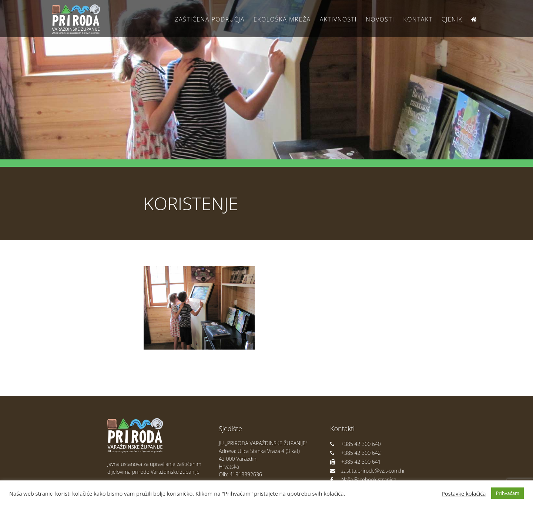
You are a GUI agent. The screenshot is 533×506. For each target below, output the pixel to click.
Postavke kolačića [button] (464, 493)
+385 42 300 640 (355, 443)
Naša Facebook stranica (363, 479)
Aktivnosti (338, 19)
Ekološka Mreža (282, 19)
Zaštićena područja (209, 19)
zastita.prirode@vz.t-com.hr (367, 470)
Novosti (380, 19)
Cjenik (452, 19)
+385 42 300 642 (355, 452)
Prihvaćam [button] (507, 493)
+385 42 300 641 (355, 461)
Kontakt (417, 19)
